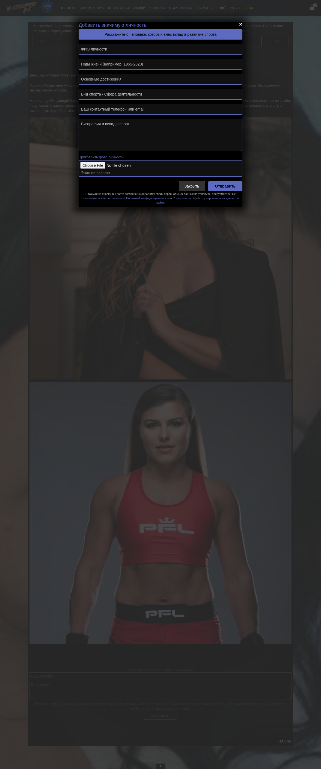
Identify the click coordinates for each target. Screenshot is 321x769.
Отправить (225, 186)
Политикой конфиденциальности (148, 198)
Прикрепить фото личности (101, 157)
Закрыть (192, 186)
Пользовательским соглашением (102, 198)
